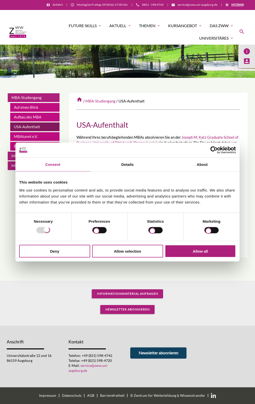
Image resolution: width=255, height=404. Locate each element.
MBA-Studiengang (100, 101)
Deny (54, 251)
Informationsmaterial (229, 14)
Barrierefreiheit (112, 396)
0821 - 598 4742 (153, 4)
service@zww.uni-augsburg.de (197, 4)
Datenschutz (71, 396)
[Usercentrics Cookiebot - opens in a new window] (214, 150)
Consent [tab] (53, 164)
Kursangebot (185, 25)
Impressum (47, 396)
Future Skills (85, 25)
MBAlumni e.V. (26, 136)
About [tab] (202, 164)
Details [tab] (127, 164)
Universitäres (216, 38)
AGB (90, 396)
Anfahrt (58, 4)
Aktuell (120, 25)
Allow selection (127, 251)
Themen (150, 25)
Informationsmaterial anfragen (127, 294)
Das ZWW (222, 25)
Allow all (200, 251)
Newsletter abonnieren (127, 309)
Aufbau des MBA (27, 117)
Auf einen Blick (26, 107)
